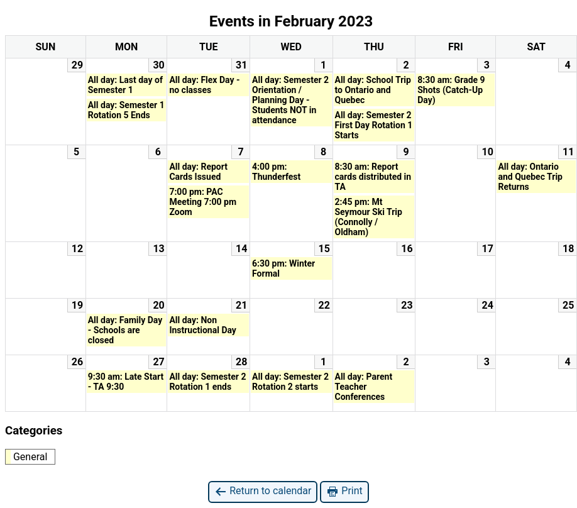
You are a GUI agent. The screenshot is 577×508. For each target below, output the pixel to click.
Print (344, 491)
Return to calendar (262, 491)
